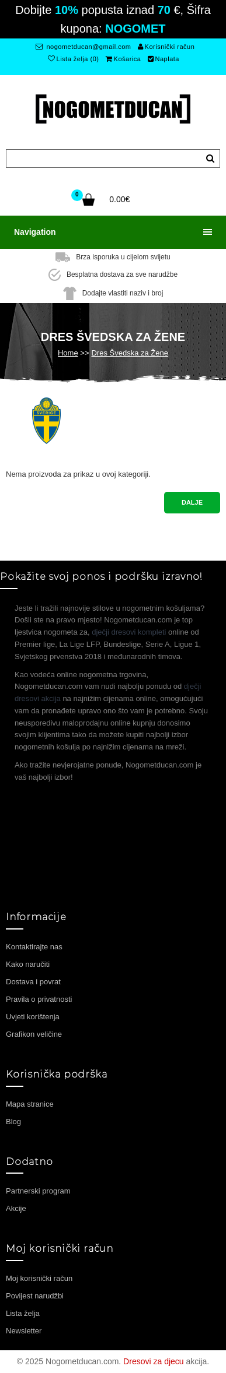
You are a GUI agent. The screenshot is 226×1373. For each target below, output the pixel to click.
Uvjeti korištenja (33, 1016)
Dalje (192, 502)
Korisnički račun (166, 46)
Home (68, 352)
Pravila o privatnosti (39, 999)
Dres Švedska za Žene (129, 352)
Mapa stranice (30, 1104)
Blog (13, 1121)
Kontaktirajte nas (34, 946)
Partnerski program (38, 1191)
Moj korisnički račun (39, 1278)
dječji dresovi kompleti (129, 632)
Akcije (16, 1208)
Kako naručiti (28, 964)
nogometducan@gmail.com (83, 46)
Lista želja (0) (73, 58)
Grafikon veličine (34, 1034)
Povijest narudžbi (35, 1295)
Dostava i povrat (33, 981)
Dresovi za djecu (153, 1361)
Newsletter (23, 1330)
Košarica (123, 58)
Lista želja (23, 1313)
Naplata (163, 58)
